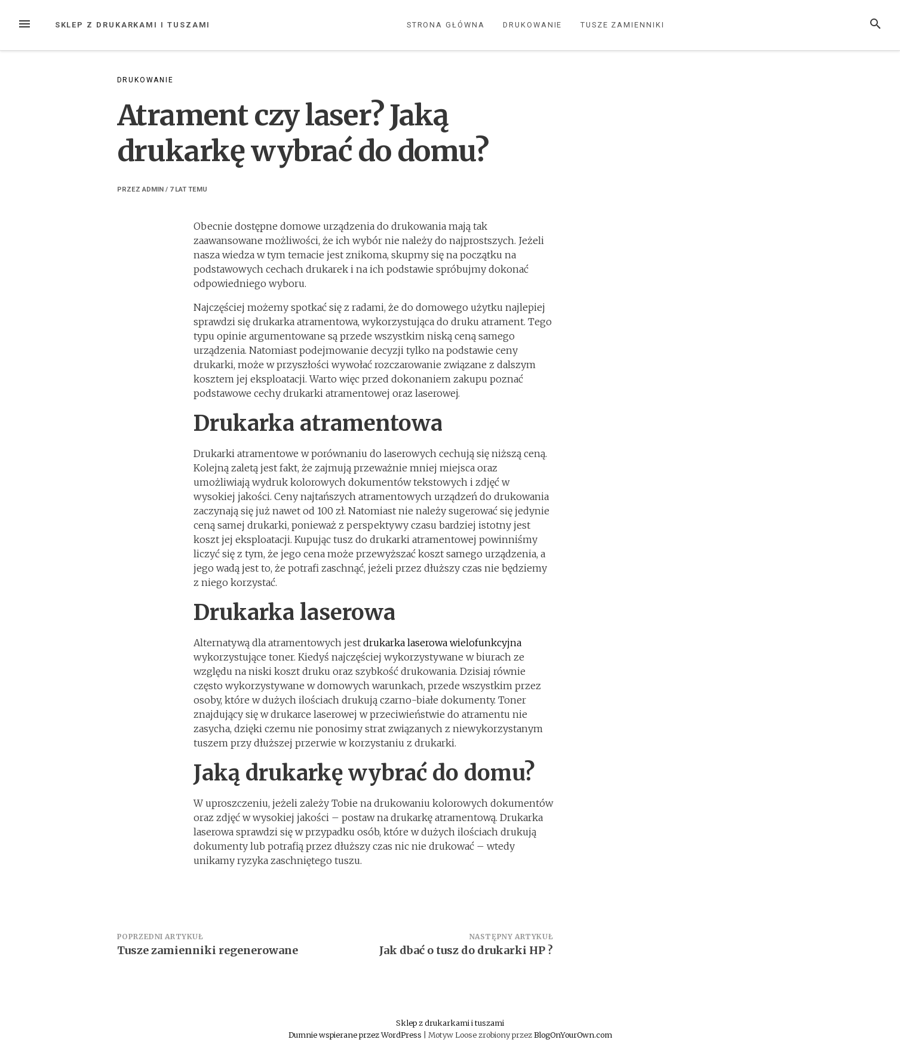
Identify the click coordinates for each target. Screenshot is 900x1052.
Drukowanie (532, 24)
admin (153, 189)
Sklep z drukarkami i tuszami (133, 24)
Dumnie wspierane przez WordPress (355, 1034)
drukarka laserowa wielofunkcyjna (442, 643)
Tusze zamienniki (622, 24)
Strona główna (446, 24)
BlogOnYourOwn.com (573, 1034)
